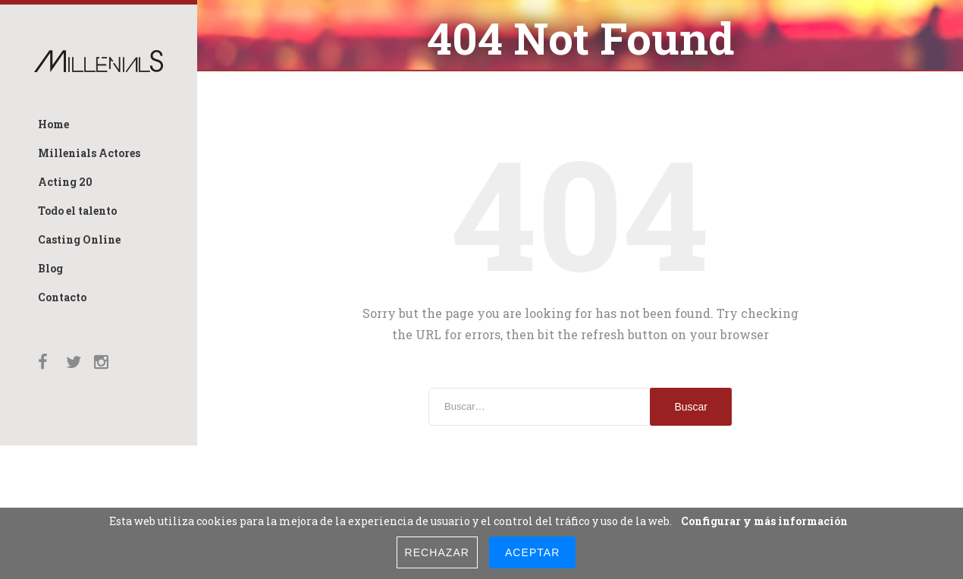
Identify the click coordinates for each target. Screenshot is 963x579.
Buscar (690, 402)
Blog (50, 268)
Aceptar (532, 552)
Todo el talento (77, 210)
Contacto (62, 297)
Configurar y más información (764, 521)
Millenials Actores (89, 153)
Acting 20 (65, 182)
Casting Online (79, 239)
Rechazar (437, 552)
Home (53, 124)
